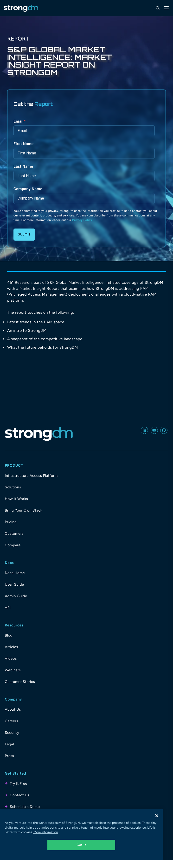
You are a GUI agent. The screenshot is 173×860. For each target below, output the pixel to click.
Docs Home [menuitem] (15, 573)
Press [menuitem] (9, 756)
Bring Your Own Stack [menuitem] (23, 510)
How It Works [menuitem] (16, 499)
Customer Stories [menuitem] (20, 682)
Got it (81, 845)
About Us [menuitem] (13, 709)
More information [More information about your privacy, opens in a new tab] (45, 832)
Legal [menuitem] (9, 744)
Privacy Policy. (82, 220)
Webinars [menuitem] (13, 670)
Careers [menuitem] (11, 721)
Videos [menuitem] (11, 658)
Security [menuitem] (12, 732)
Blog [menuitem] (9, 635)
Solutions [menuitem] (13, 487)
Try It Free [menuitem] (18, 783)
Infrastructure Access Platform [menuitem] (31, 475)
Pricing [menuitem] (11, 522)
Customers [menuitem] (14, 533)
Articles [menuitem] (11, 647)
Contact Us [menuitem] (19, 795)
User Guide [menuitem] (14, 584)
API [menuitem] (8, 607)
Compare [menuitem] (12, 545)
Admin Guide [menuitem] (16, 596)
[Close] (156, 816)
